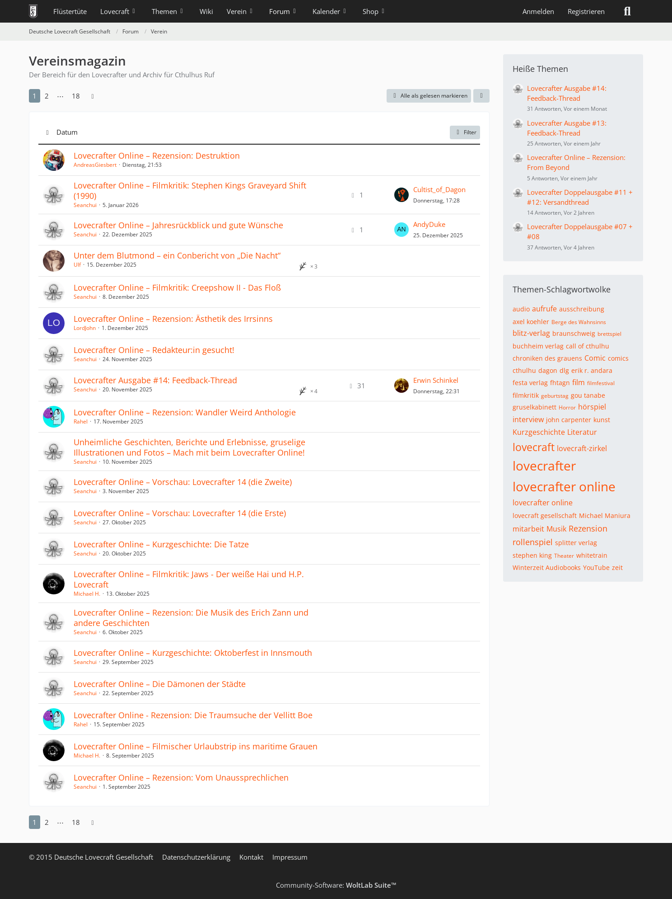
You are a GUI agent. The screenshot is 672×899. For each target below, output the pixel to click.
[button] (481, 96)
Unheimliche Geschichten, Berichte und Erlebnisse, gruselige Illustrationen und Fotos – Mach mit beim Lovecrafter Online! (189, 447)
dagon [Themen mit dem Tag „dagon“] (547, 370)
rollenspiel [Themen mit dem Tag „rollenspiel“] (533, 542)
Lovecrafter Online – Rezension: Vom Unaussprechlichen (181, 777)
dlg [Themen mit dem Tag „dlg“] (564, 370)
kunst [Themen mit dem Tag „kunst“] (601, 419)
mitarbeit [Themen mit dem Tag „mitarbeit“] (528, 529)
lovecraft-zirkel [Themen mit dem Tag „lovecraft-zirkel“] (582, 448)
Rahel (81, 421)
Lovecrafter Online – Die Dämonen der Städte (160, 683)
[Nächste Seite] (92, 96)
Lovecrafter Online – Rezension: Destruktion (157, 155)
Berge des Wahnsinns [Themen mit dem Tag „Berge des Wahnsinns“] (578, 322)
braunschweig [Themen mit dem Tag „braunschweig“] (573, 333)
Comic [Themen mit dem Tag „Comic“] (595, 358)
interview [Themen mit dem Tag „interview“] (528, 419)
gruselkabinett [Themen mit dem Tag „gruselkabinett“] (534, 407)
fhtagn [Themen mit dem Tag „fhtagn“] (560, 382)
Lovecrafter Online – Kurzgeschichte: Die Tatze (161, 544)
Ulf (77, 264)
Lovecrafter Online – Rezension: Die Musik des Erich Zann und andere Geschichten (191, 617)
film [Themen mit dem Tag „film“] (578, 382)
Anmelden (538, 11)
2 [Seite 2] (47, 95)
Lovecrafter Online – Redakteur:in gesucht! (154, 349)
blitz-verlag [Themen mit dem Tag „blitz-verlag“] (531, 333)
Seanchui (85, 205)
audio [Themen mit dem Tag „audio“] (521, 309)
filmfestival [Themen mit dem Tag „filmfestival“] (601, 383)
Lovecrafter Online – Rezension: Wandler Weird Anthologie (185, 412)
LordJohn (85, 328)
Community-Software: (336, 885)
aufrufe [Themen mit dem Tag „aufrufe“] (544, 309)
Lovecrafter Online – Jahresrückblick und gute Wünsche (178, 225)
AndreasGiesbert (95, 165)
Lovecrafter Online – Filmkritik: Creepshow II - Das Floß (177, 287)
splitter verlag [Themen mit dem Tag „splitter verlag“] (576, 542)
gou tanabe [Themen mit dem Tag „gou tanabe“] (588, 395)
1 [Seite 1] (35, 95)
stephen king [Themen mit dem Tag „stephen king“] (532, 555)
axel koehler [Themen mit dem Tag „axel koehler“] (531, 321)
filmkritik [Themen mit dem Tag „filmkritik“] (526, 395)
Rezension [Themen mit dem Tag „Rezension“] (588, 528)
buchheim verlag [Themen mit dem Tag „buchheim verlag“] (538, 346)
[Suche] (627, 11)
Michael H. (87, 594)
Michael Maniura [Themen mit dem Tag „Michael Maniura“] (604, 515)
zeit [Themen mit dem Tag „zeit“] (617, 567)
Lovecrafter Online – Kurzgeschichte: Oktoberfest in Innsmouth (193, 652)
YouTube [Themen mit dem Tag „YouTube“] (596, 567)
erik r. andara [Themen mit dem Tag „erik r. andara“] (591, 370)
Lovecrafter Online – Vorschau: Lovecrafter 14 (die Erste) (180, 513)
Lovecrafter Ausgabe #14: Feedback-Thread (155, 380)
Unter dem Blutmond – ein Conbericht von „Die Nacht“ (177, 255)
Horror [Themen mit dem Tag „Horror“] (567, 407)
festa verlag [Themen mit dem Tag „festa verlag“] (530, 382)
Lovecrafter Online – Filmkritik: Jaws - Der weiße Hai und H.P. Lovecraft (189, 579)
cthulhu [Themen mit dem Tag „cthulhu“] (524, 370)
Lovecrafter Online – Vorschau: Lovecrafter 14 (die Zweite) (183, 481)
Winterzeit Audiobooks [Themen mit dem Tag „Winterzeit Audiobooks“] (547, 567)
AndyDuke (429, 224)
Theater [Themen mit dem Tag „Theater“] (564, 556)
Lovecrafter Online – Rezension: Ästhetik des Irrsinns (173, 318)
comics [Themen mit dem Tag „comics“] (618, 358)
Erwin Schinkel (435, 380)
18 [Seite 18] (76, 95)
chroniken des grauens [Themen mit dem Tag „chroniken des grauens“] (547, 358)
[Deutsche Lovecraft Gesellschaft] (33, 11)
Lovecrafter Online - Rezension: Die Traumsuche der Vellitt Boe (193, 715)
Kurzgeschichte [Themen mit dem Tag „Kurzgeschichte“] (539, 432)
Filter (464, 132)
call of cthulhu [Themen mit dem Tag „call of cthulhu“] (587, 346)
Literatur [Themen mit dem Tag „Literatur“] (582, 432)
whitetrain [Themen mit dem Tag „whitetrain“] (591, 555)
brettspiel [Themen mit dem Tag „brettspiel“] (609, 334)
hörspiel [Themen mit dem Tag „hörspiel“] (592, 407)
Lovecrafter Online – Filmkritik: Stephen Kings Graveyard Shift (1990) (190, 190)
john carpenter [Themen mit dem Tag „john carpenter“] (568, 419)
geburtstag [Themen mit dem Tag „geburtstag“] (555, 396)
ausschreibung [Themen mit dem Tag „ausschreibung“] (581, 309)
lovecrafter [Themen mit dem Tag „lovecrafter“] (544, 465)
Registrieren (586, 11)
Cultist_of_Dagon (439, 189)
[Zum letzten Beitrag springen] (401, 195)
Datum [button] (67, 131)
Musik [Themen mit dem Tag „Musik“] (556, 529)
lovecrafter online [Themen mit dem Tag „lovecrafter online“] (564, 486)
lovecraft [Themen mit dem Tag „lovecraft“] (534, 447)
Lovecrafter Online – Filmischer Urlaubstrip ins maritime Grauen (195, 746)
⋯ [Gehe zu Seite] (60, 95)
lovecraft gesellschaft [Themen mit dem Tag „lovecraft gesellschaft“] (545, 515)
